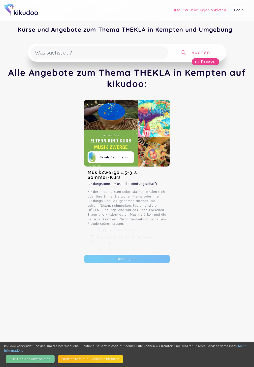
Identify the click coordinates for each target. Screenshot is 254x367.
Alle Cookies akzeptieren (30, 359)
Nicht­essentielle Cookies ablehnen (90, 359)
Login (239, 10)
